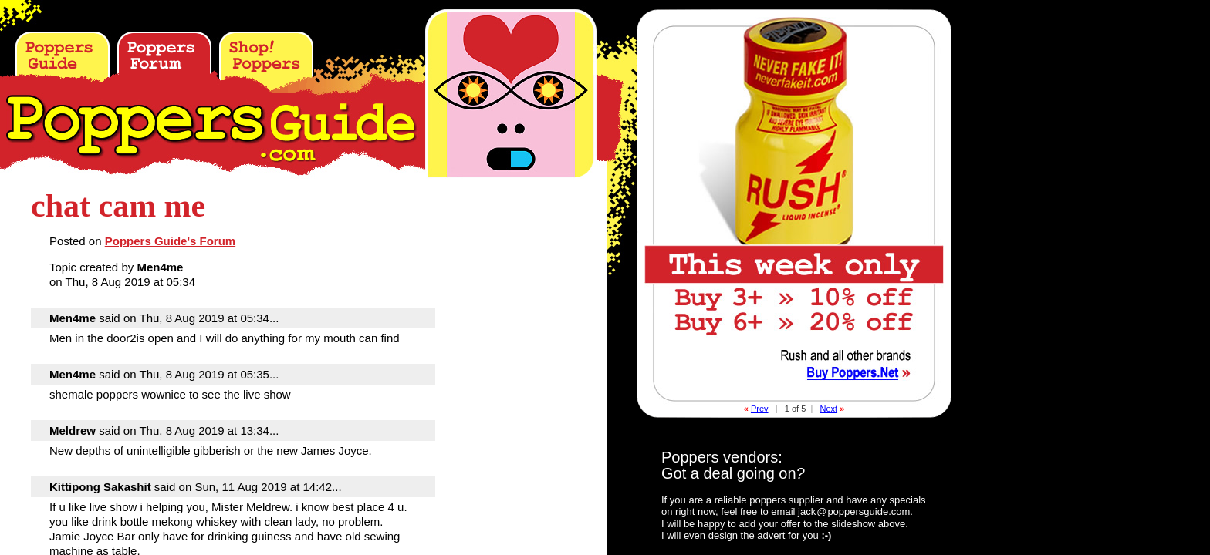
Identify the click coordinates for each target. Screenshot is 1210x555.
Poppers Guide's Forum (170, 240)
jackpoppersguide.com (854, 511)
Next (828, 408)
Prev (760, 408)
